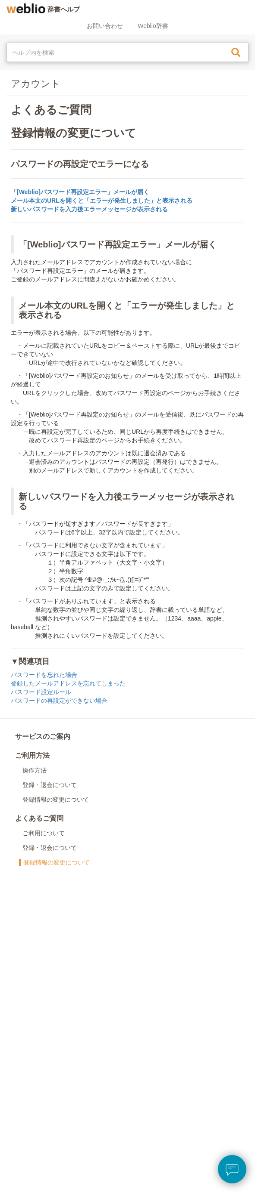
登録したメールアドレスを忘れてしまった (68, 683)
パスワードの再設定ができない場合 (59, 700)
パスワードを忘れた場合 (44, 674)
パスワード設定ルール (41, 692)
